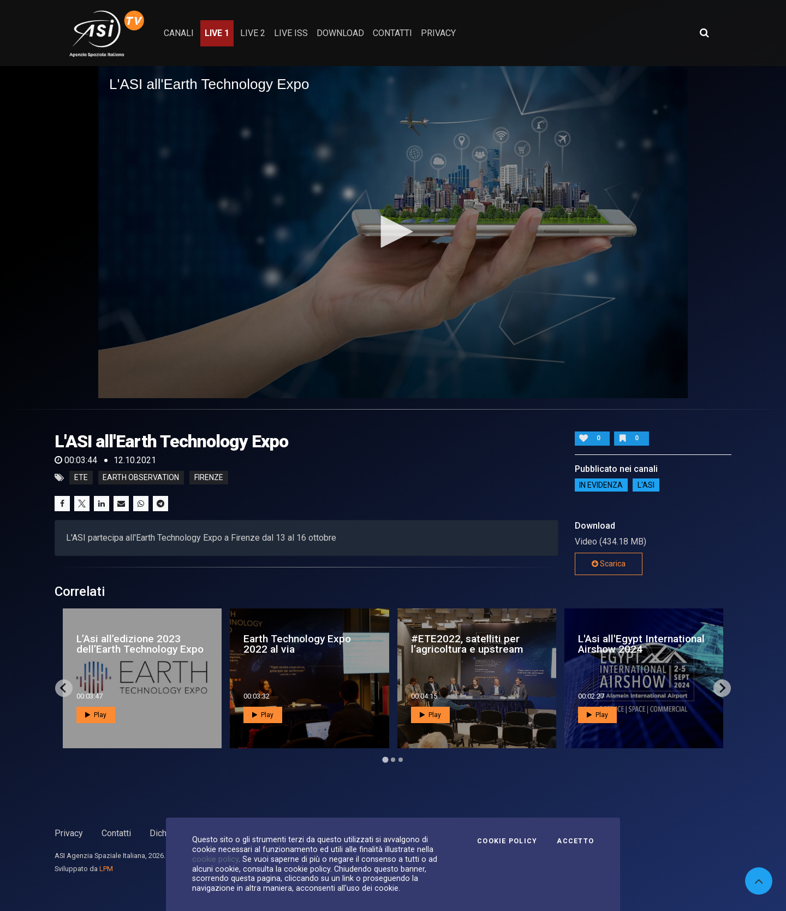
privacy (438, 33)
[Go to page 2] (393, 760)
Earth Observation (141, 478)
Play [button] (95, 715)
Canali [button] (179, 33)
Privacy (69, 833)
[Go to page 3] (400, 760)
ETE (81, 478)
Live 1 (217, 33)
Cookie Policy (507, 841)
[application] (393, 232)
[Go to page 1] (385, 759)
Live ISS (291, 33)
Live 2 (252, 33)
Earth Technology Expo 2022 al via (297, 643)
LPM (106, 869)
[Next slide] (722, 688)
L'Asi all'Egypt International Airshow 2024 (641, 643)
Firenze (208, 478)
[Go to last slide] (64, 688)
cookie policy (215, 859)
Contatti (116, 833)
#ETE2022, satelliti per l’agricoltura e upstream (467, 643)
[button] (393, 232)
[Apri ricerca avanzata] (704, 32)
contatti (392, 33)
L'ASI (646, 485)
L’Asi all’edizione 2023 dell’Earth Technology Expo (140, 643)
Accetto (575, 841)
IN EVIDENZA (601, 485)
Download (340, 33)
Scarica (609, 563)
